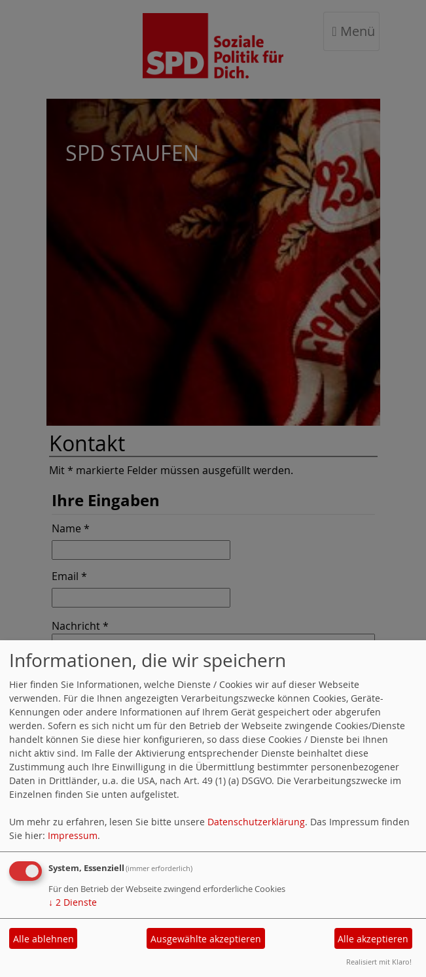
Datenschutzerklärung (256, 821)
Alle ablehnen (43, 939)
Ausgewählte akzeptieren (206, 939)
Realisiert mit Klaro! (379, 962)
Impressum (73, 835)
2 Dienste (72, 902)
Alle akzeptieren (373, 939)
